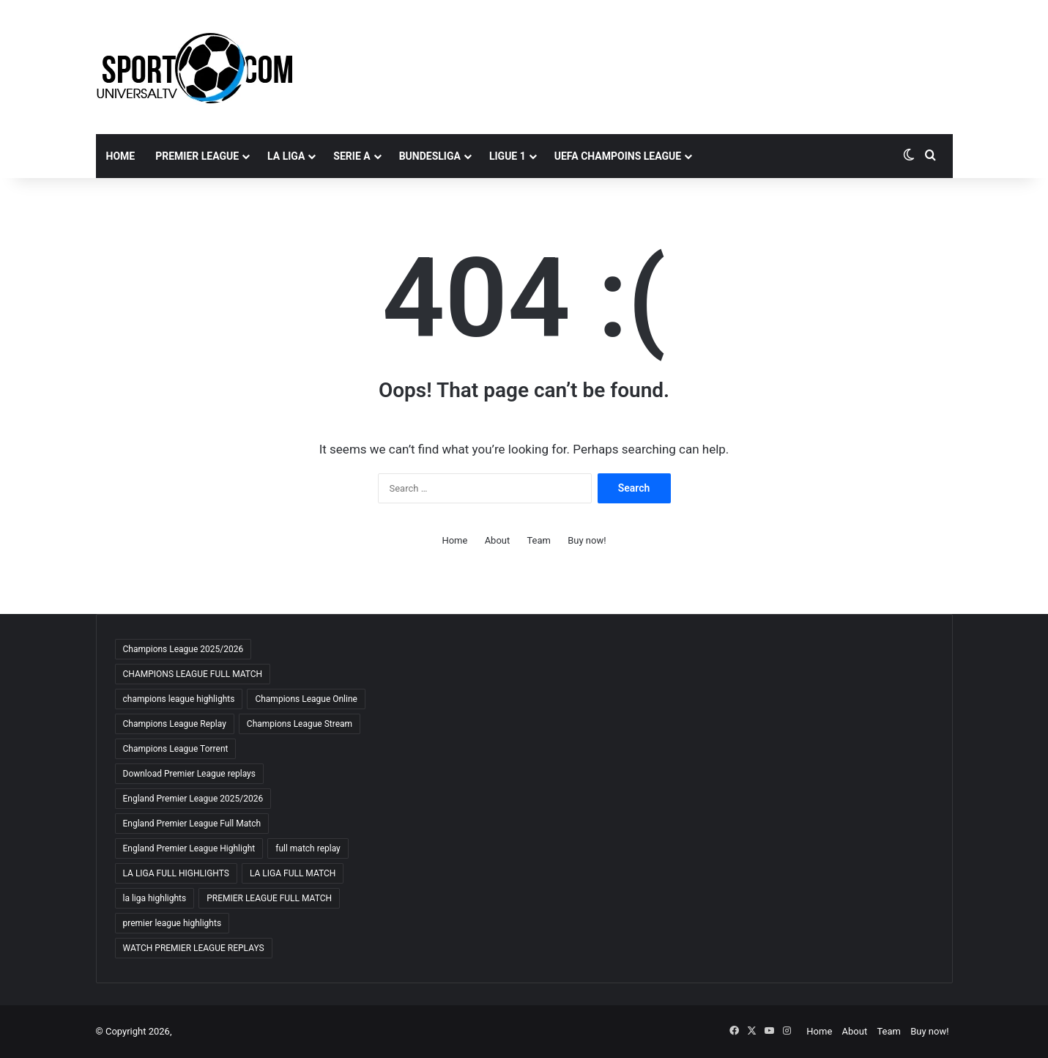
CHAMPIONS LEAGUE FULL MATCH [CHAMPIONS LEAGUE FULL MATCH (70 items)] (193, 674)
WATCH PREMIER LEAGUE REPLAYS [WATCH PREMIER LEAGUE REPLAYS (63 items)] (193, 948)
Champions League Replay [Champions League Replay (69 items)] (174, 724)
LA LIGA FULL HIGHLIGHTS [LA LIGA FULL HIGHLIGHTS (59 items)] (176, 873)
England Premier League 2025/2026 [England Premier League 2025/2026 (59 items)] (193, 799)
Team (539, 540)
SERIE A (351, 156)
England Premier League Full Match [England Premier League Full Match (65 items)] (192, 823)
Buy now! (587, 540)
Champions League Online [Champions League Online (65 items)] (306, 699)
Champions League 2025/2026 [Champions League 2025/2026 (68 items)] (183, 649)
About (497, 540)
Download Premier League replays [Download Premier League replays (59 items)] (189, 774)
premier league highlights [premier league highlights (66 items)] (172, 923)
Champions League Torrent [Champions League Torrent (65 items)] (175, 749)
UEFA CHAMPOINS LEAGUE (617, 156)
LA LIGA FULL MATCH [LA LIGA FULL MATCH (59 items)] (292, 873)
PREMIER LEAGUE (197, 156)
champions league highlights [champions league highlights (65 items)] (179, 699)
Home (120, 156)
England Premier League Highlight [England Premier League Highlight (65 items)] (189, 848)
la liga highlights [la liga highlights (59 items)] (155, 898)
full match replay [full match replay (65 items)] (308, 848)
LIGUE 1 (507, 156)
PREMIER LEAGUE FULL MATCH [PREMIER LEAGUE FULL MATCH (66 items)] (269, 898)
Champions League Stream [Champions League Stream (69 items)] (299, 724)
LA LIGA (286, 156)
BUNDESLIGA (430, 156)
